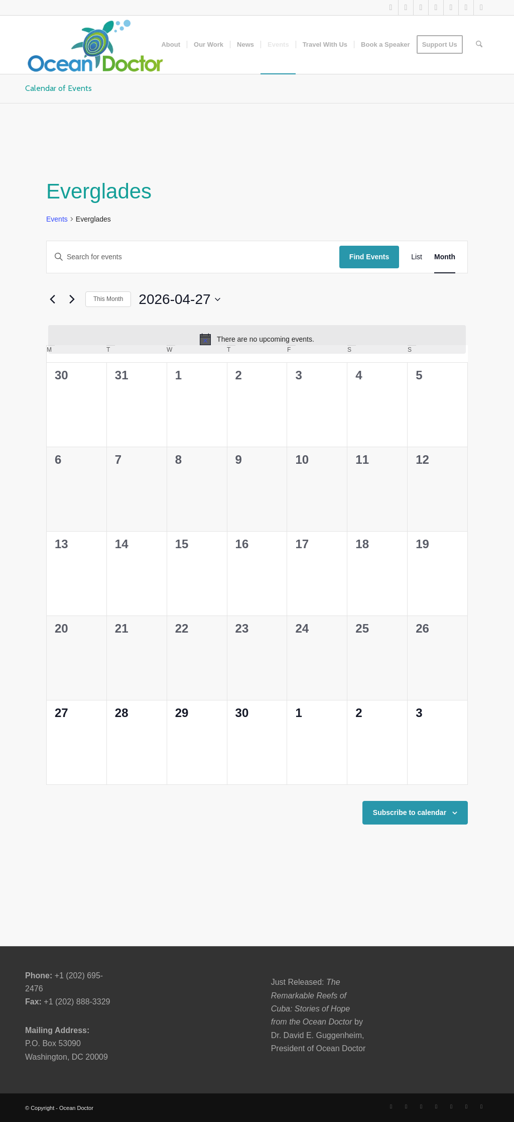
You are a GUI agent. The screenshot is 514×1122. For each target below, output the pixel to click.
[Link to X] (390, 7)
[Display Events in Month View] (444, 257)
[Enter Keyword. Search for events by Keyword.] (193, 257)
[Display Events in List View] (416, 257)
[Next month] (72, 299)
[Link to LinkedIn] (421, 7)
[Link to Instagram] (451, 7)
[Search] (479, 45)
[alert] (257, 339)
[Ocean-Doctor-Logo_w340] (95, 45)
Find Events (369, 257)
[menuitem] (171, 45)
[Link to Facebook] (406, 7)
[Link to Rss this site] (481, 7)
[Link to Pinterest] (466, 7)
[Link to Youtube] (436, 7)
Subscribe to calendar (409, 812)
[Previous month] (52, 299)
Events (57, 219)
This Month (108, 298)
